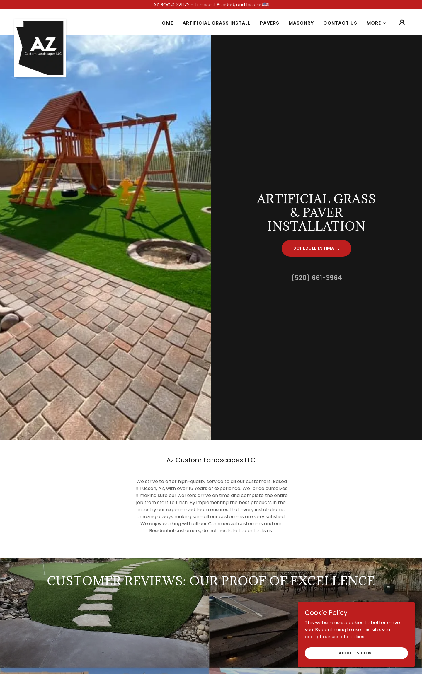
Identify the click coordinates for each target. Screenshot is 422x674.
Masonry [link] (301, 23)
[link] (40, 21)
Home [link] (165, 23)
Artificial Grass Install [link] (217, 23)
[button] (377, 23)
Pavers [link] (269, 23)
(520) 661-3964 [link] (316, 277)
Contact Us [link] (340, 23)
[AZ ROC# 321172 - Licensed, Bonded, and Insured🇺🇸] (211, 4)
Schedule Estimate (316, 248)
